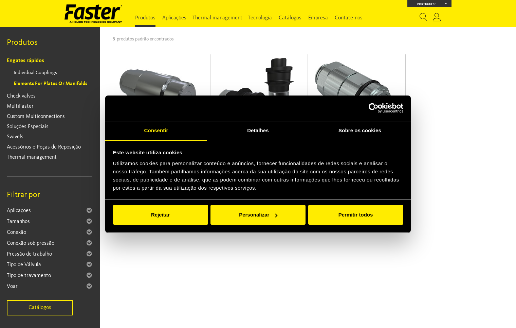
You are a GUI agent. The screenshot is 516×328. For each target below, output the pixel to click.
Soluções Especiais (28, 127)
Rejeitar (160, 215)
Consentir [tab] (156, 130)
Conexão (16, 232)
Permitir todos (355, 215)
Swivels (15, 137)
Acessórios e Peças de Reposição (44, 147)
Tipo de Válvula (24, 264)
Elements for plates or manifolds (50, 83)
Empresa (318, 18)
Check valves (21, 96)
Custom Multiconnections (36, 116)
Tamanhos (18, 221)
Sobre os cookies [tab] (359, 130)
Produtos (145, 18)
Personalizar (258, 215)
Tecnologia (260, 18)
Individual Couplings (35, 72)
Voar (12, 286)
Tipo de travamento (29, 275)
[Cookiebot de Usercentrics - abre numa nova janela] (373, 108)
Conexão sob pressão (30, 243)
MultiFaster (20, 106)
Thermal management (217, 18)
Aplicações (174, 18)
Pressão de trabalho (29, 254)
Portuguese (432, 3)
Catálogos (290, 18)
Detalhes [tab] (258, 130)
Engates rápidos (25, 61)
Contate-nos (349, 18)
